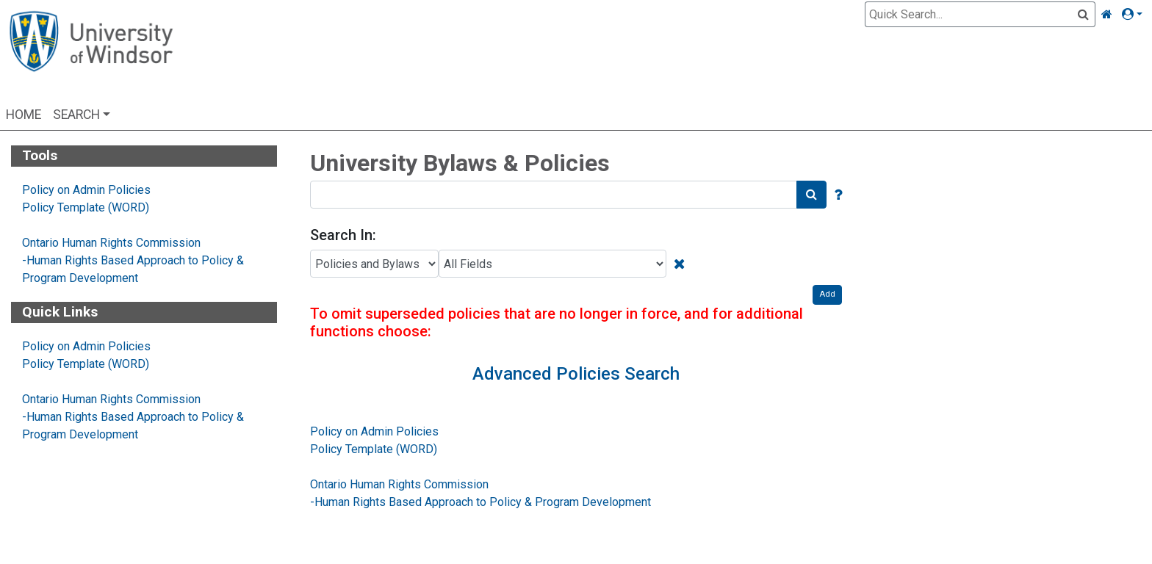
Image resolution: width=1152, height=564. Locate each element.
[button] (1135, 14)
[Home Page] (91, 53)
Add (827, 294)
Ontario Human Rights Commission (111, 243)
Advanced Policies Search (576, 374)
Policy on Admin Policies (86, 190)
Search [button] (76, 114)
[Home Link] (1106, 14)
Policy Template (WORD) (85, 207)
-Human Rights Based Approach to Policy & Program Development (480, 502)
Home (23, 114)
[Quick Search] (971, 14)
